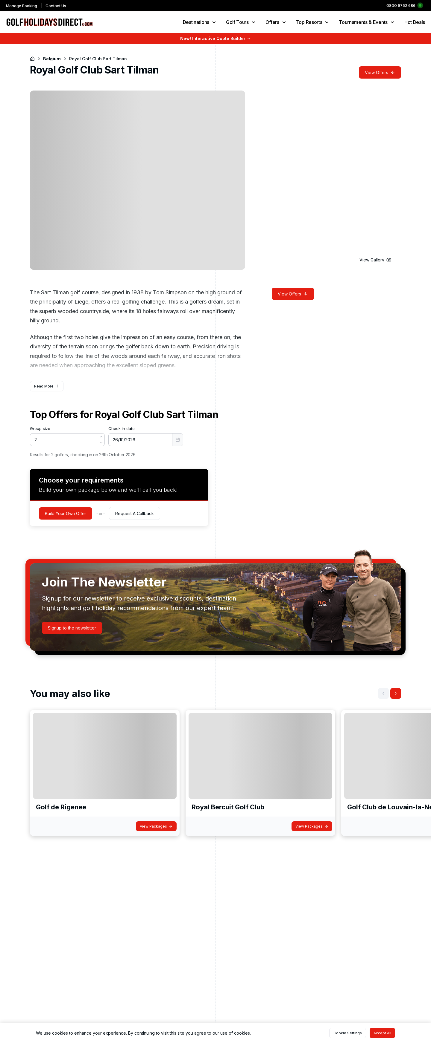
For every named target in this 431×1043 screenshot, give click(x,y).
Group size (40, 428)
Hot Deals (414, 22)
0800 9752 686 (400, 5)
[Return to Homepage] (32, 58)
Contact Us (55, 5)
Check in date (121, 428)
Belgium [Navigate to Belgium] (52, 58)
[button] (375, 259)
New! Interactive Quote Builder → (215, 38)
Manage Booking (21, 5)
